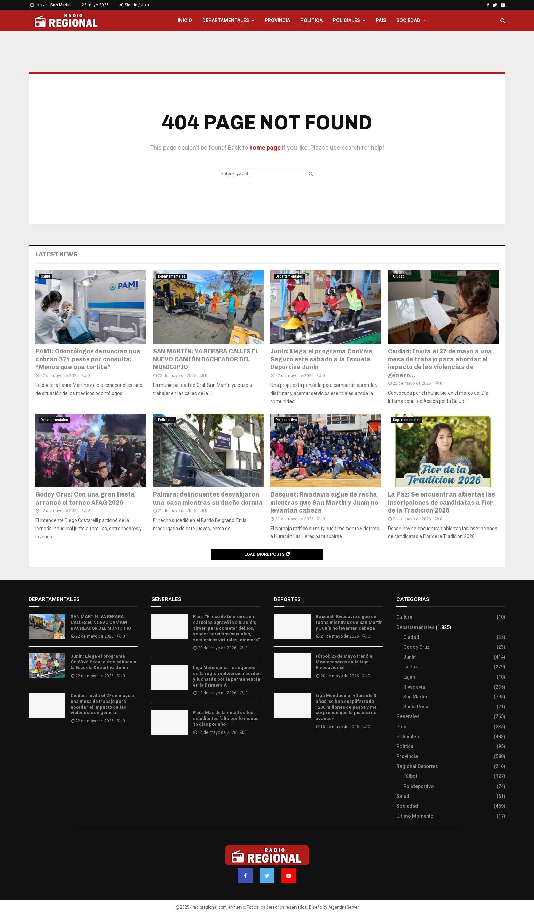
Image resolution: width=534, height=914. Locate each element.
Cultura (404, 617)
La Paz (410, 666)
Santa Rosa (415, 706)
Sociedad (408, 20)
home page (265, 147)
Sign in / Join (134, 5)
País (381, 20)
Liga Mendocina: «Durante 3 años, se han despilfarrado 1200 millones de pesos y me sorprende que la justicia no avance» (346, 707)
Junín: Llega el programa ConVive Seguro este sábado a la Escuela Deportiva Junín (321, 359)
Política (311, 20)
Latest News (56, 254)
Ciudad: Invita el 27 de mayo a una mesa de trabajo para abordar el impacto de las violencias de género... (440, 363)
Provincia (277, 20)
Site (287, 747)
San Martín (415, 696)
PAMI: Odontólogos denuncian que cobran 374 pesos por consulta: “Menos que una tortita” (87, 359)
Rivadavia (414, 687)
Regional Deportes (417, 766)
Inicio (185, 20)
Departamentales (225, 20)
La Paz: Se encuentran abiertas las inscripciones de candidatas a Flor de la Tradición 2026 (441, 502)
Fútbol (410, 776)
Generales (408, 716)
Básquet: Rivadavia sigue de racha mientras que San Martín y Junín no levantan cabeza (324, 502)
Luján (409, 677)
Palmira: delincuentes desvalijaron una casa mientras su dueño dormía (208, 498)
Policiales (346, 20)
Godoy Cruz (416, 647)
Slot (278, 747)
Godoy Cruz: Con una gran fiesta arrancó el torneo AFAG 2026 (85, 498)
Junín (409, 657)
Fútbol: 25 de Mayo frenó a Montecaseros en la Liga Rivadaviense (344, 661)
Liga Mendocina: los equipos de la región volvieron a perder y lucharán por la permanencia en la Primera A (226, 676)
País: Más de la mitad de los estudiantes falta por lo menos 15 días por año (225, 718)
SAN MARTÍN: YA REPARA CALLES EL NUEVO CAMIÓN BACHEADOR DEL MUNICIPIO (205, 359)
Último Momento (415, 816)
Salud (45, 276)
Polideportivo (286, 420)
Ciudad (399, 276)
